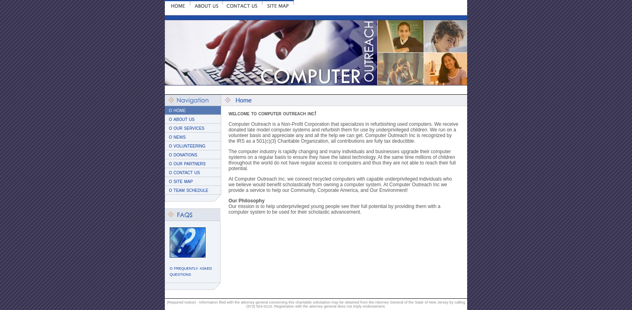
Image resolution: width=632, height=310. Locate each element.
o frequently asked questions (191, 271)
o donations (183, 155)
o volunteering (187, 146)
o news (177, 137)
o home (177, 110)
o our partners (187, 163)
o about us (182, 119)
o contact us (184, 172)
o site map (181, 181)
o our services (186, 128)
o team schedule (188, 190)
